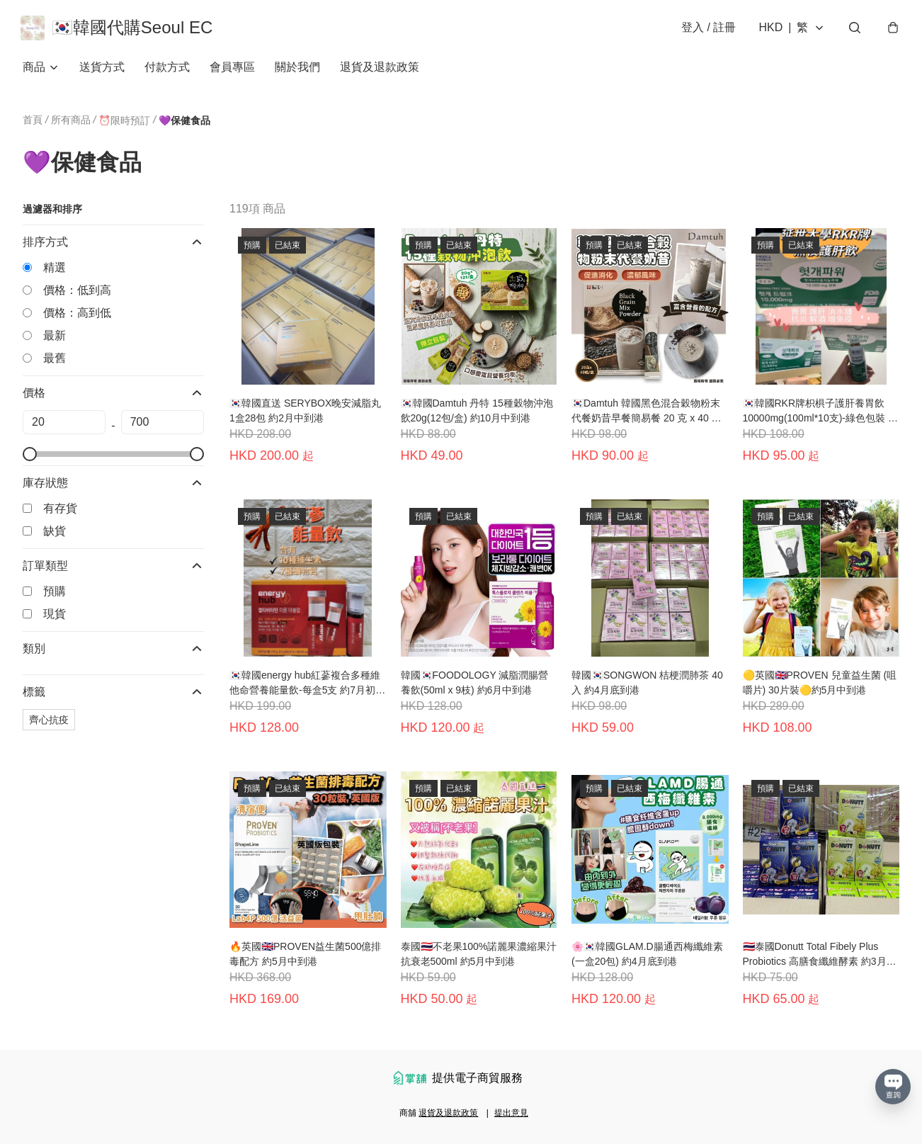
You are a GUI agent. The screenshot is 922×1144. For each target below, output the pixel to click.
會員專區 (232, 70)
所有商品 (71, 123)
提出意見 (511, 1113)
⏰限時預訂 (124, 124)
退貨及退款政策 (379, 70)
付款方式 (167, 70)
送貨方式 (102, 70)
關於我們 (297, 70)
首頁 (32, 123)
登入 (706, 29)
